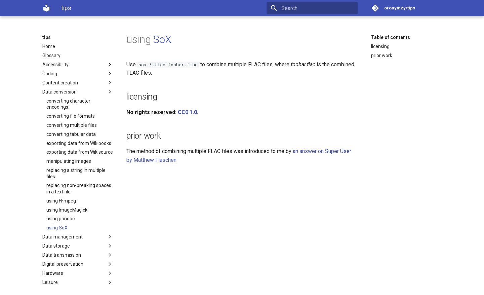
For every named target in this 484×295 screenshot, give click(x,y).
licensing (380, 46)
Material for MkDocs (83, 287)
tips (46, 37)
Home (48, 46)
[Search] (318, 8)
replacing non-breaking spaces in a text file (78, 188)
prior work (381, 55)
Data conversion (77, 92)
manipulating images (68, 161)
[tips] (46, 8)
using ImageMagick (66, 210)
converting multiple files (71, 125)
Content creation (77, 83)
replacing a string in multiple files (76, 173)
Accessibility (77, 65)
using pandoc (60, 218)
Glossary (51, 55)
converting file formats (70, 116)
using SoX (57, 227)
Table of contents (390, 37)
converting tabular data (71, 134)
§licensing (91, 280)
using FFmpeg (61, 201)
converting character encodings (68, 104)
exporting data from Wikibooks (78, 143)
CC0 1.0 (187, 112)
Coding (77, 74)
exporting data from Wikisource (79, 152)
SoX (162, 39)
